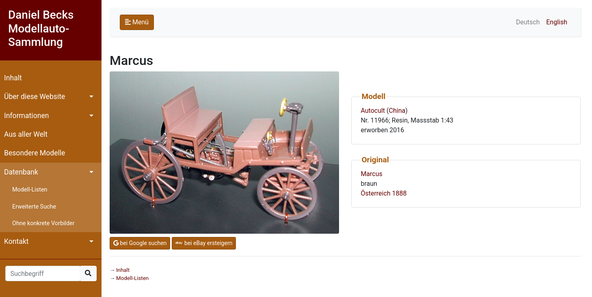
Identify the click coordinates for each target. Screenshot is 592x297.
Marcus (371, 174)
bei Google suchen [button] (139, 243)
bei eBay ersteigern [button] (203, 243)
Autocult (373, 110)
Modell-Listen (29, 189)
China (397, 110)
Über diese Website (34, 97)
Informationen (26, 116)
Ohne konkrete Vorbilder (43, 223)
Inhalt (13, 78)
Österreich (375, 193)
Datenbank (21, 172)
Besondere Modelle (34, 153)
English (556, 22)
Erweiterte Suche (34, 206)
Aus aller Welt (26, 134)
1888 (399, 193)
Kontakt (16, 241)
